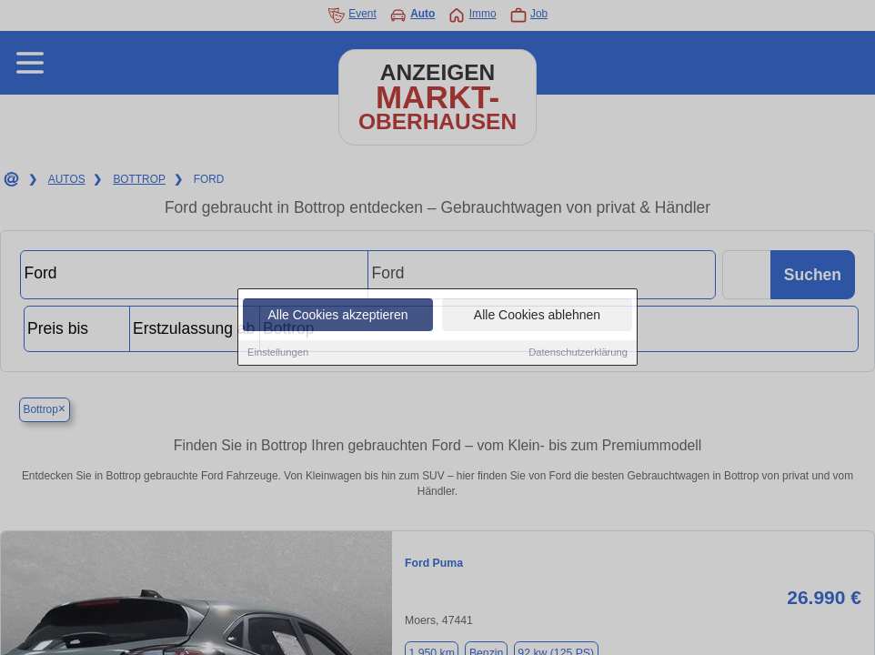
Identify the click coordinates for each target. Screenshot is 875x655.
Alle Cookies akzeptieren (337, 315)
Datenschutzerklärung (578, 353)
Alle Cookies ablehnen (537, 315)
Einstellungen (277, 353)
